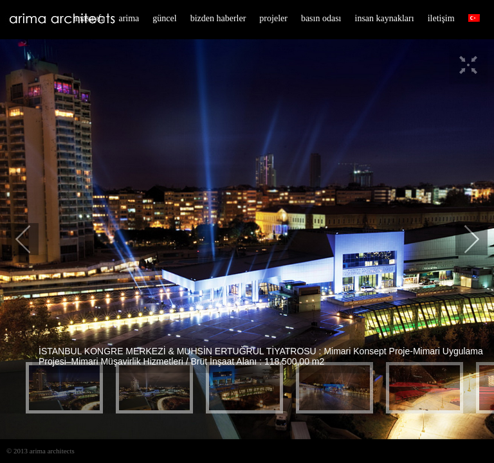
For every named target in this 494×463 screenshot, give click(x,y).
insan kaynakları (384, 18)
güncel (164, 18)
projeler (273, 18)
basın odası (321, 18)
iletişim (441, 18)
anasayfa (89, 18)
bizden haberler (218, 18)
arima (128, 18)
